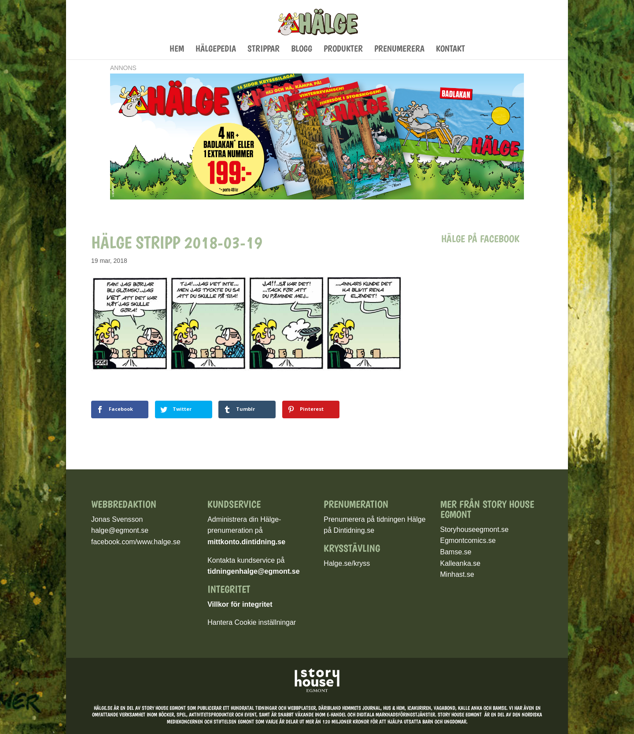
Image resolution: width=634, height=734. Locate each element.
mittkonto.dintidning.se (246, 542)
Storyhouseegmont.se (474, 529)
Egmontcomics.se (468, 540)
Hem (177, 49)
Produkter (343, 49)
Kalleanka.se (460, 563)
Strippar (263, 49)
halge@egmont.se (119, 530)
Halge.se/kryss (347, 563)
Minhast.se (457, 574)
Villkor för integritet (239, 604)
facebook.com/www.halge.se (136, 542)
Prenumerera (399, 49)
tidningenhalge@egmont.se (253, 571)
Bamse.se (456, 552)
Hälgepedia (215, 49)
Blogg (301, 49)
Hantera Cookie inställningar (251, 622)
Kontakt (450, 49)
